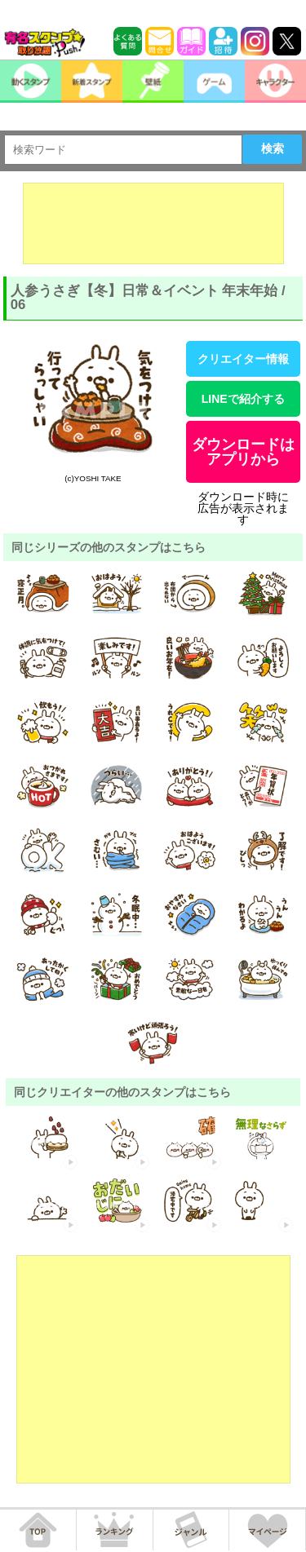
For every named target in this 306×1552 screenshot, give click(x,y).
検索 (272, 148)
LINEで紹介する (243, 398)
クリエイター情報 (243, 358)
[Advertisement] (153, 223)
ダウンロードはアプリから (243, 451)
